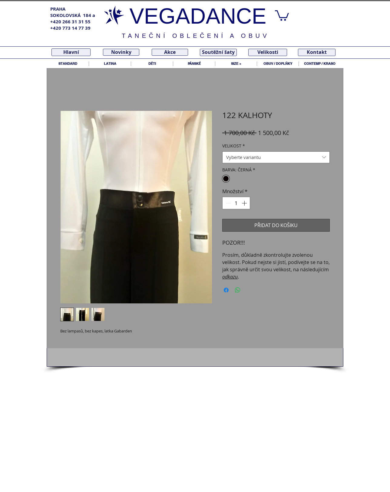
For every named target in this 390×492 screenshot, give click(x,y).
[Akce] (170, 52)
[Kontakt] (316, 52)
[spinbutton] (236, 203)
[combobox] (276, 157)
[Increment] (245, 203)
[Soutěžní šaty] (218, 52)
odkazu (230, 276)
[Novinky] (121, 52)
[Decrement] (227, 203)
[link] (282, 15)
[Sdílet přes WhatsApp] (237, 290)
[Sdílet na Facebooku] (226, 290)
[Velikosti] (267, 52)
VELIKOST (233, 146)
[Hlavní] (71, 52)
